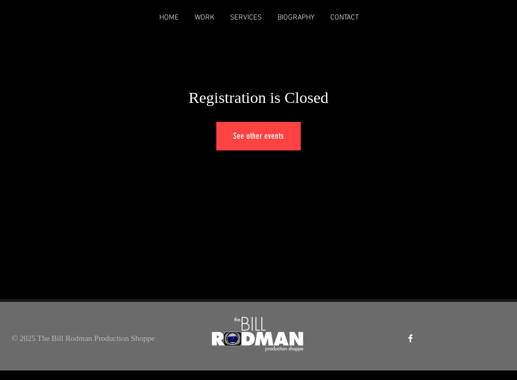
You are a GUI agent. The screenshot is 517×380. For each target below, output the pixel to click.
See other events (258, 136)
